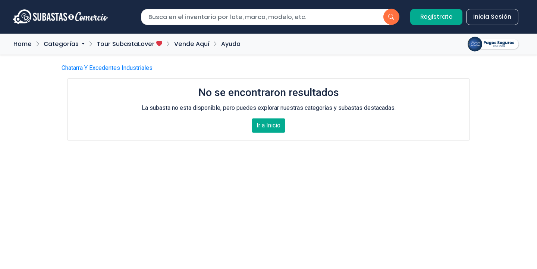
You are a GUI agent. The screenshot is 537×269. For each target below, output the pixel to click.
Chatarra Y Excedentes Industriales (107, 67)
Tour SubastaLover (129, 44)
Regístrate (436, 16)
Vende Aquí (191, 44)
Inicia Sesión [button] (492, 16)
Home (22, 44)
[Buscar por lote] (256, 17)
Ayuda (231, 44)
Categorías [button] (62, 44)
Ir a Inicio (268, 125)
